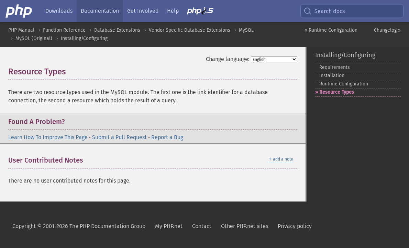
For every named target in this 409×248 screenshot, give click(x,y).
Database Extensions (117, 30)
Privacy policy (295, 226)
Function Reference (64, 30)
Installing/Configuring (84, 38)
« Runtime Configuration (331, 30)
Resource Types (336, 92)
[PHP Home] (19, 11)
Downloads (59, 11)
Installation (331, 76)
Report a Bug (167, 137)
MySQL (246, 30)
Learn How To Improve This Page (48, 137)
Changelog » (387, 30)
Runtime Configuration (343, 84)
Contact (201, 226)
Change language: (228, 59)
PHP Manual (21, 30)
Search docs (324, 11)
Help (173, 11)
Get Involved (143, 11)
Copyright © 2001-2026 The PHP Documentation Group (78, 226)
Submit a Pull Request (119, 137)
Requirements (334, 67)
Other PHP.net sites (244, 226)
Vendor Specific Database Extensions (189, 30)
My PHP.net (169, 226)
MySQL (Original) (33, 38)
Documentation (100, 11)
